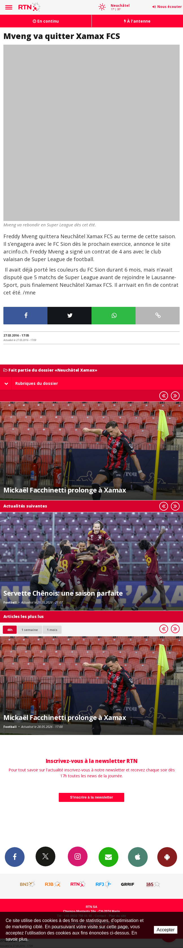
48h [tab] (9, 630)
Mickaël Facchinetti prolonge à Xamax (64, 489)
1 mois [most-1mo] (52, 630)
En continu (46, 21)
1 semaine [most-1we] (29, 630)
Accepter (166, 929)
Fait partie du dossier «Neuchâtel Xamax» (50, 370)
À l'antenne (137, 21)
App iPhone (138, 856)
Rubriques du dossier (31, 383)
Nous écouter (169, 6)
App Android (167, 856)
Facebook (15, 856)
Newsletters (108, 856)
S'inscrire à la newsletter (91, 797)
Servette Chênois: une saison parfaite (63, 593)
